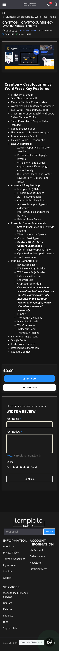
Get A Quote (29, 387)
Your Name (12, 418)
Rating (10, 461)
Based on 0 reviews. (28, 30)
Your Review (13, 431)
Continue (30, 478)
